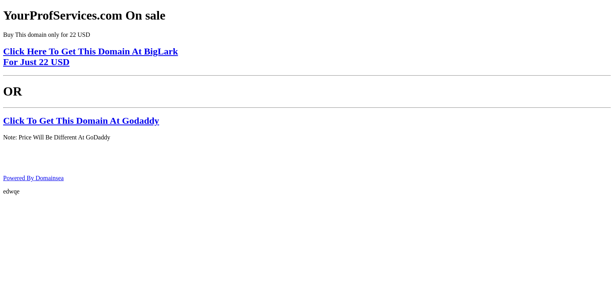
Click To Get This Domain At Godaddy (81, 121)
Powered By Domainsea (33, 178)
